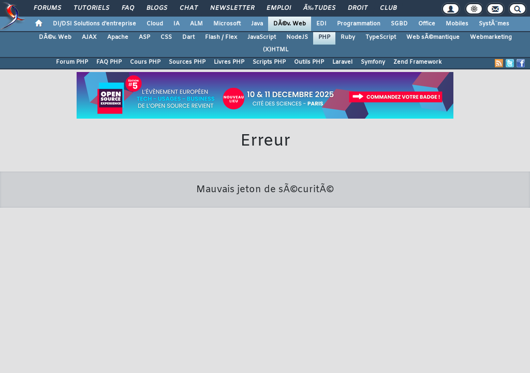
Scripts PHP (269, 62)
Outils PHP (309, 62)
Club (388, 8)
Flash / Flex (221, 37)
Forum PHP (72, 62)
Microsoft (227, 23)
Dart (188, 37)
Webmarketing (491, 37)
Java (257, 23)
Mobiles (457, 23)
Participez (240, 291)
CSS (166, 37)
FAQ (128, 8)
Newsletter (232, 8)
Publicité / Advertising (342, 291)
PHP (324, 37)
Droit (358, 8)
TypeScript (380, 37)
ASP (144, 37)
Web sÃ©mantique (433, 37)
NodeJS (297, 37)
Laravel (342, 62)
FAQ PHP (109, 62)
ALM (196, 23)
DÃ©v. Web (289, 23)
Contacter (218, 277)
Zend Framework (417, 62)
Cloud (154, 23)
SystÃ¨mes (494, 23)
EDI (321, 23)
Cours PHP (145, 62)
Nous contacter (115, 291)
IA (176, 23)
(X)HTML (275, 49)
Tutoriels (91, 8)
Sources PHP (187, 62)
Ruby (348, 37)
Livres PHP (229, 62)
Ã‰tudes (319, 8)
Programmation (358, 23)
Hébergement (282, 291)
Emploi (279, 8)
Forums (47, 8)
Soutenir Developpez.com (181, 291)
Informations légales (409, 291)
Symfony (373, 62)
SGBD (399, 23)
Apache (117, 37)
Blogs (156, 8)
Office (426, 23)
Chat (189, 8)
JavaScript (261, 37)
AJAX (89, 37)
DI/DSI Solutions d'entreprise (94, 23)
